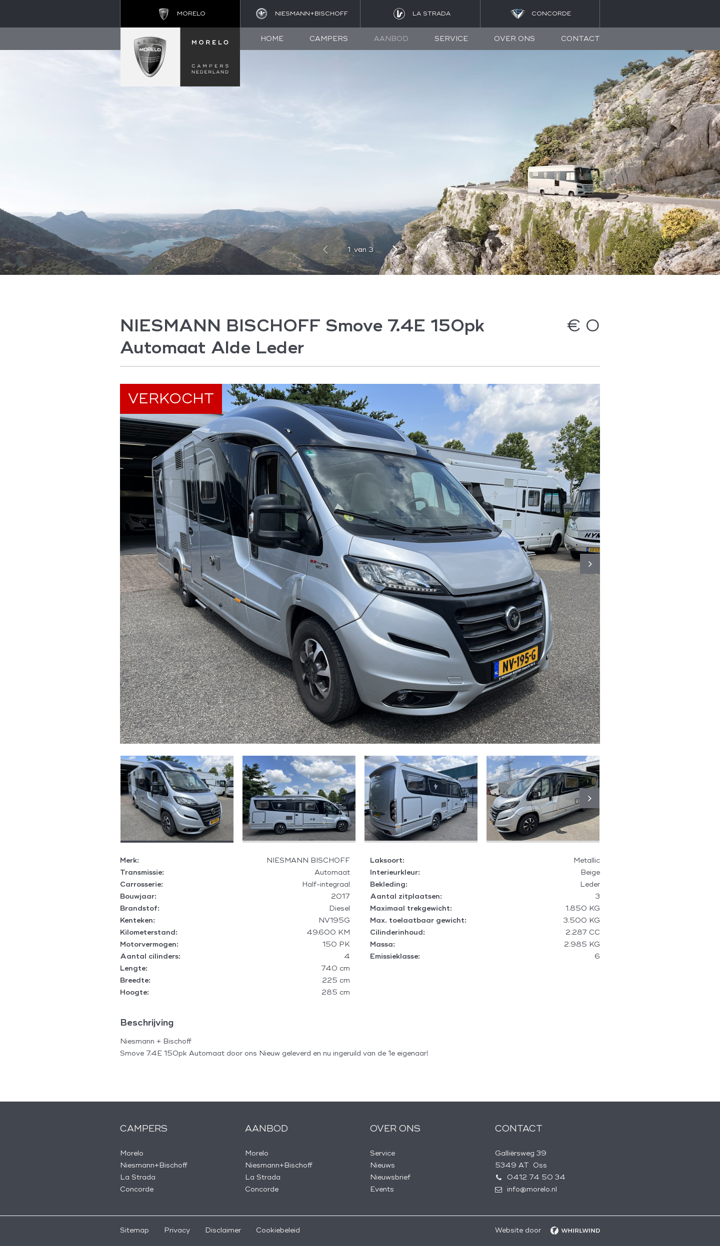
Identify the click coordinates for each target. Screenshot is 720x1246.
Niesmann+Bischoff (154, 1165)
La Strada (138, 1177)
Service (451, 38)
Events (382, 1189)
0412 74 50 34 (536, 1177)
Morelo (132, 1153)
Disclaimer (223, 1230)
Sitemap (134, 1230)
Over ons (514, 38)
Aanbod (391, 38)
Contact (580, 38)
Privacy (177, 1230)
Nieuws (382, 1165)
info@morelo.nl (532, 1189)
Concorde (137, 1189)
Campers (329, 38)
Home (272, 38)
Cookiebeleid (278, 1230)
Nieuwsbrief (390, 1177)
